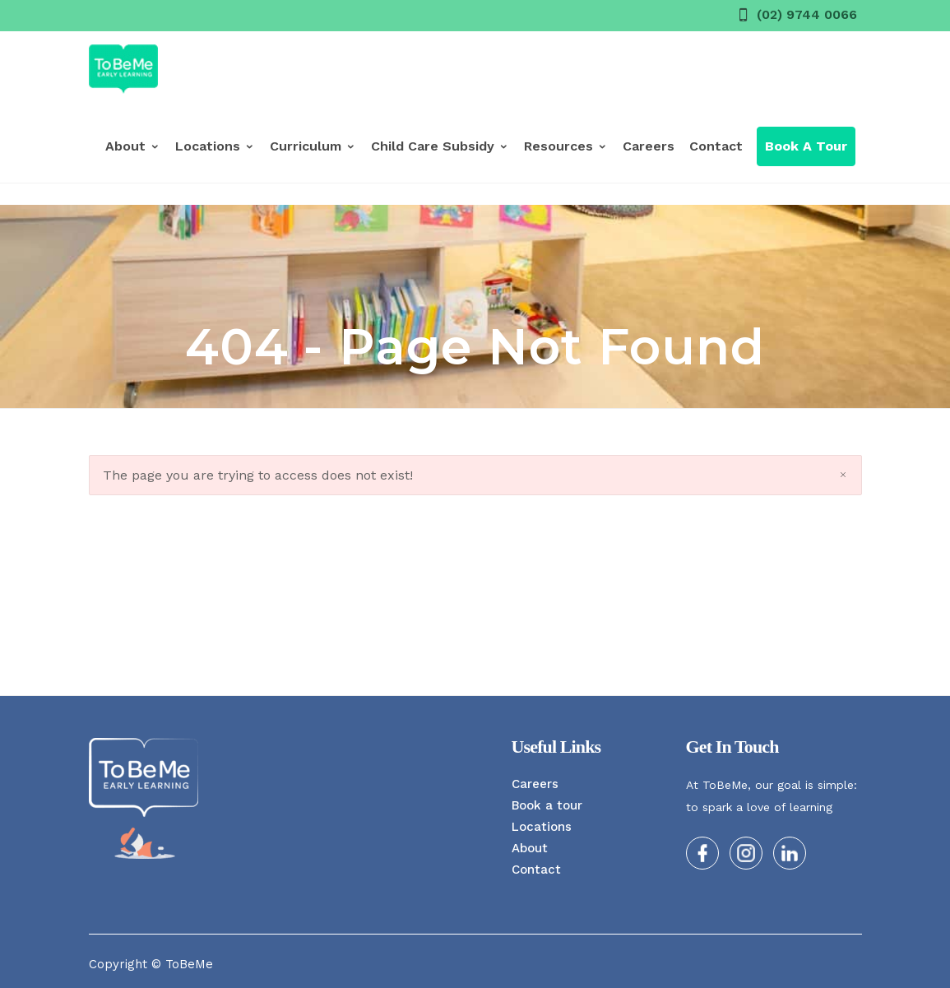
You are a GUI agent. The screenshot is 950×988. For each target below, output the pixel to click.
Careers (648, 146)
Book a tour (547, 805)
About (132, 146)
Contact (716, 146)
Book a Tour (806, 146)
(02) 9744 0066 (807, 14)
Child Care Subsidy (440, 146)
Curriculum (313, 146)
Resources (566, 146)
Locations (215, 146)
